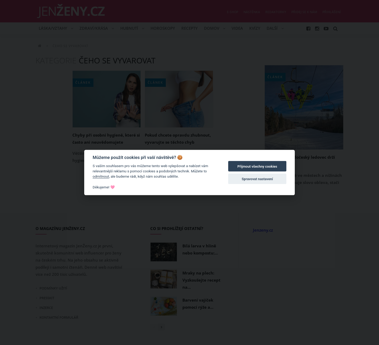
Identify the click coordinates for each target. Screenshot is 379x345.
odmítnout (101, 176)
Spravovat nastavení (257, 179)
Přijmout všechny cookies (257, 166)
